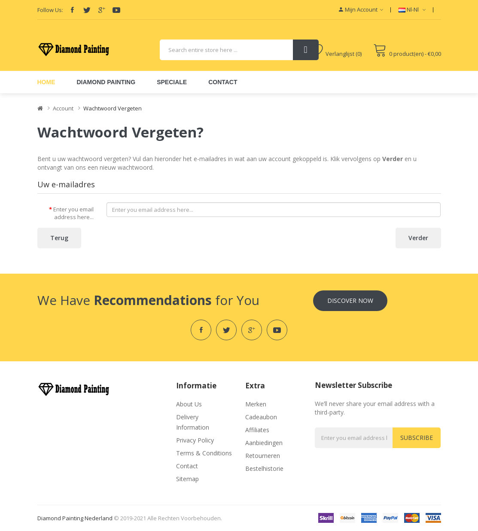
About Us (189, 404)
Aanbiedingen (264, 443)
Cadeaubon (261, 417)
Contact (187, 466)
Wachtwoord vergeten (112, 108)
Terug (59, 238)
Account (63, 108)
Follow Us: (50, 10)
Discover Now (350, 300)
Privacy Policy (195, 440)
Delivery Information (192, 422)
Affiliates (257, 430)
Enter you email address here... (73, 213)
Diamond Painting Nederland (75, 518)
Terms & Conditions (204, 453)
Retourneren (262, 456)
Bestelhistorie (264, 468)
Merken (255, 404)
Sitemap (187, 479)
